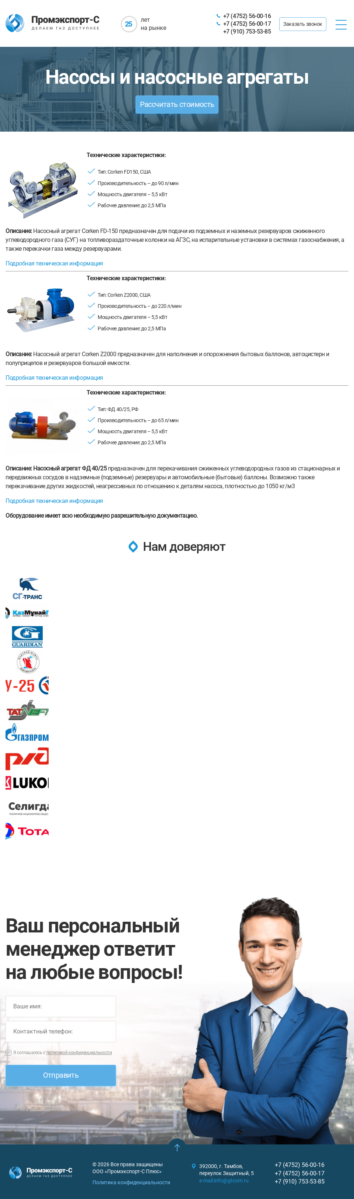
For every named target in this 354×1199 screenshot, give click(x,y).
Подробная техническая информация (55, 263)
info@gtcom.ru (231, 1181)
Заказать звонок (302, 24)
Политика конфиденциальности (131, 1182)
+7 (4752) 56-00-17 (247, 23)
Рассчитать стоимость (177, 104)
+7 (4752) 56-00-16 (247, 16)
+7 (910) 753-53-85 (247, 31)
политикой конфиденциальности (79, 1052)
